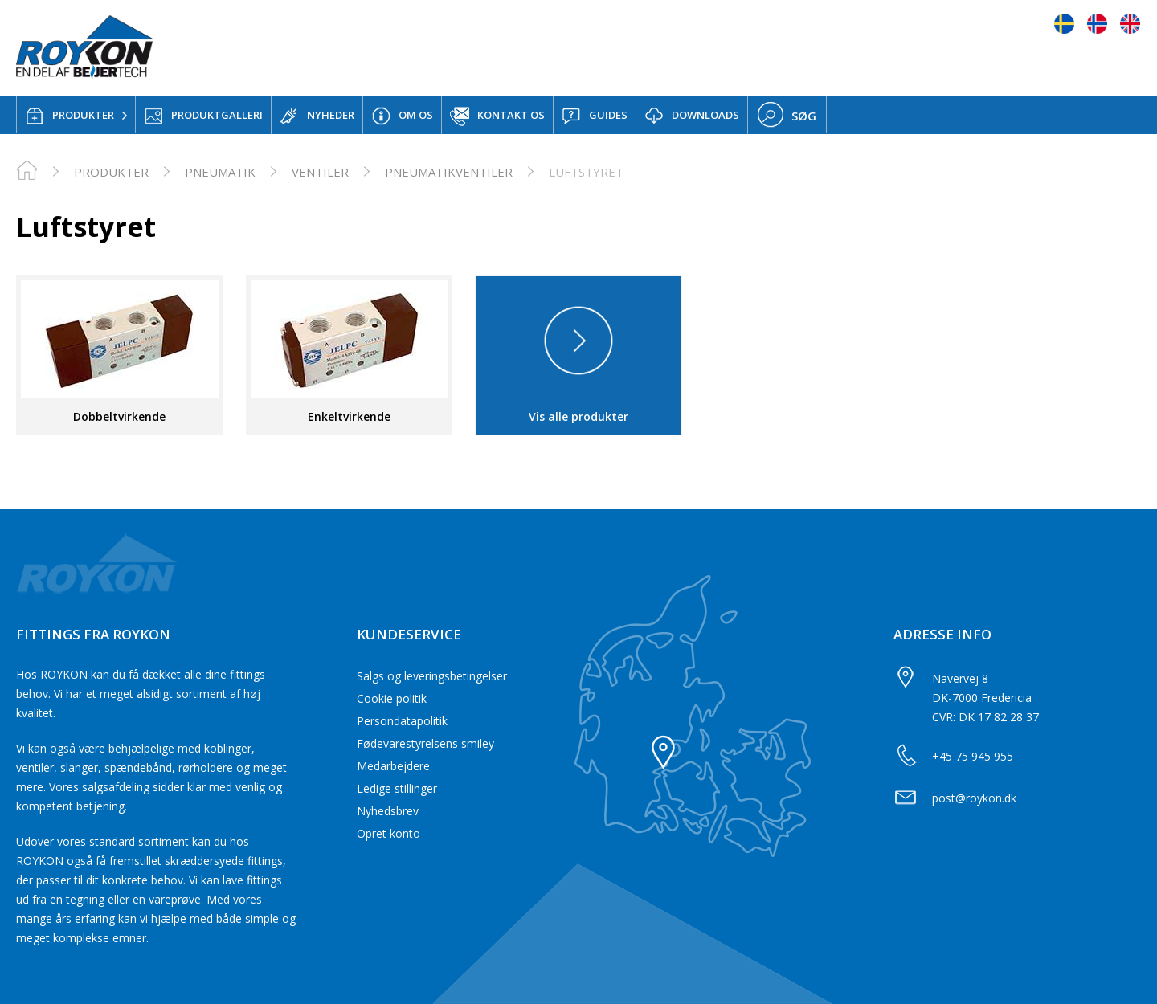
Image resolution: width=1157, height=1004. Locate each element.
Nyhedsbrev (388, 810)
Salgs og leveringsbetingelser (432, 676)
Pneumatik (220, 172)
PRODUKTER (69, 116)
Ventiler (320, 172)
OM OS (402, 116)
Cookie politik (392, 698)
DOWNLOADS (691, 116)
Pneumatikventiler (449, 172)
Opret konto (388, 833)
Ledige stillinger (397, 788)
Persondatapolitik (402, 721)
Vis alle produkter (578, 416)
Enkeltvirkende (349, 416)
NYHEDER (317, 116)
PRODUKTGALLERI (203, 116)
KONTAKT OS (497, 116)
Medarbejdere (393, 765)
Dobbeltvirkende (119, 416)
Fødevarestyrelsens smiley (425, 743)
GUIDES (595, 116)
